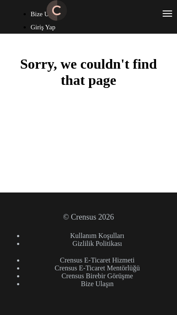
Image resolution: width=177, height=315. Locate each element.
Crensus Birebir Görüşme (97, 276)
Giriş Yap (43, 27)
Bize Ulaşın (97, 283)
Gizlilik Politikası (97, 243)
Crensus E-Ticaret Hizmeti (97, 260)
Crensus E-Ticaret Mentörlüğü (97, 268)
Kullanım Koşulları (97, 235)
